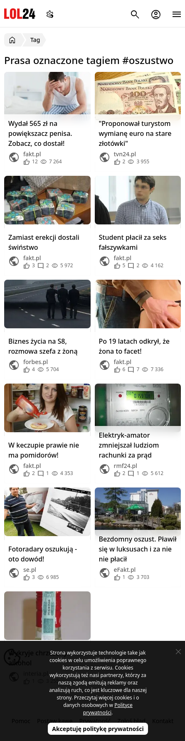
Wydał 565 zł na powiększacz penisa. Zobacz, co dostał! (40, 133)
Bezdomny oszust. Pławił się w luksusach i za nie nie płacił (138, 549)
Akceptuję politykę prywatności (98, 729)
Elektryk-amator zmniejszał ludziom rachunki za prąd (129, 445)
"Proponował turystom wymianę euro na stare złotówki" (135, 133)
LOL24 (19, 13)
